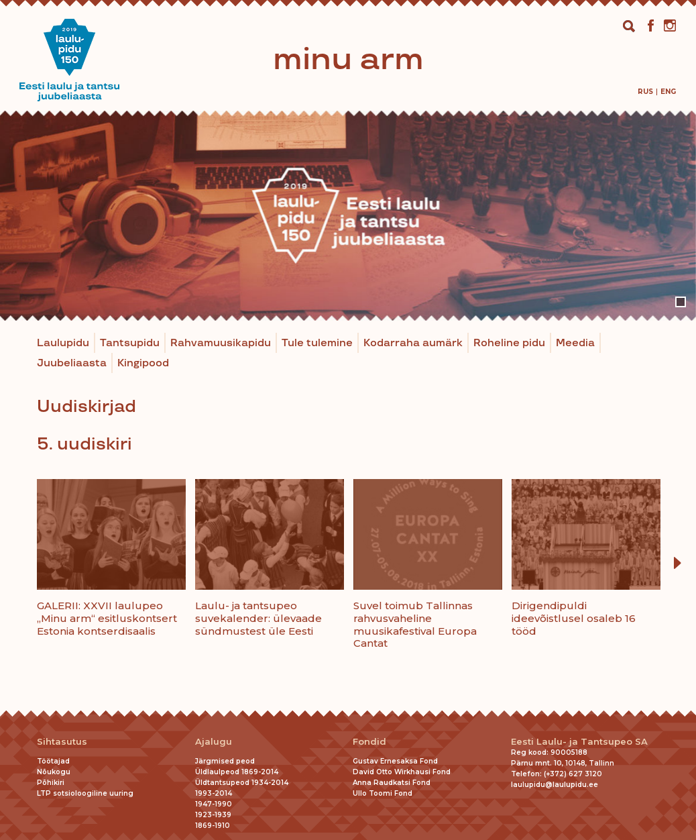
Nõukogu (53, 772)
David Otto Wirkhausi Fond (402, 772)
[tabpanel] (348, 216)
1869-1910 (212, 825)
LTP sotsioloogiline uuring (85, 793)
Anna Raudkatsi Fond (391, 782)
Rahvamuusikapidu (220, 343)
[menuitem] (645, 91)
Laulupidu (63, 343)
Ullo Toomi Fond (382, 793)
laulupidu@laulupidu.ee (554, 784)
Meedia (575, 343)
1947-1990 (213, 804)
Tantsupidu (130, 343)
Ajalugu (213, 741)
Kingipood (143, 363)
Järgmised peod (225, 761)
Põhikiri (50, 782)
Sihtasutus (62, 741)
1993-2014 (213, 793)
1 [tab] (680, 302)
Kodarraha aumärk (413, 343)
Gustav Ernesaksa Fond (395, 761)
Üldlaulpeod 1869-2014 (236, 772)
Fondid (369, 741)
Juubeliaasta (72, 363)
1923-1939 (213, 814)
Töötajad (53, 761)
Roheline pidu (509, 343)
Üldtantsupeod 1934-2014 (241, 782)
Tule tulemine (317, 343)
